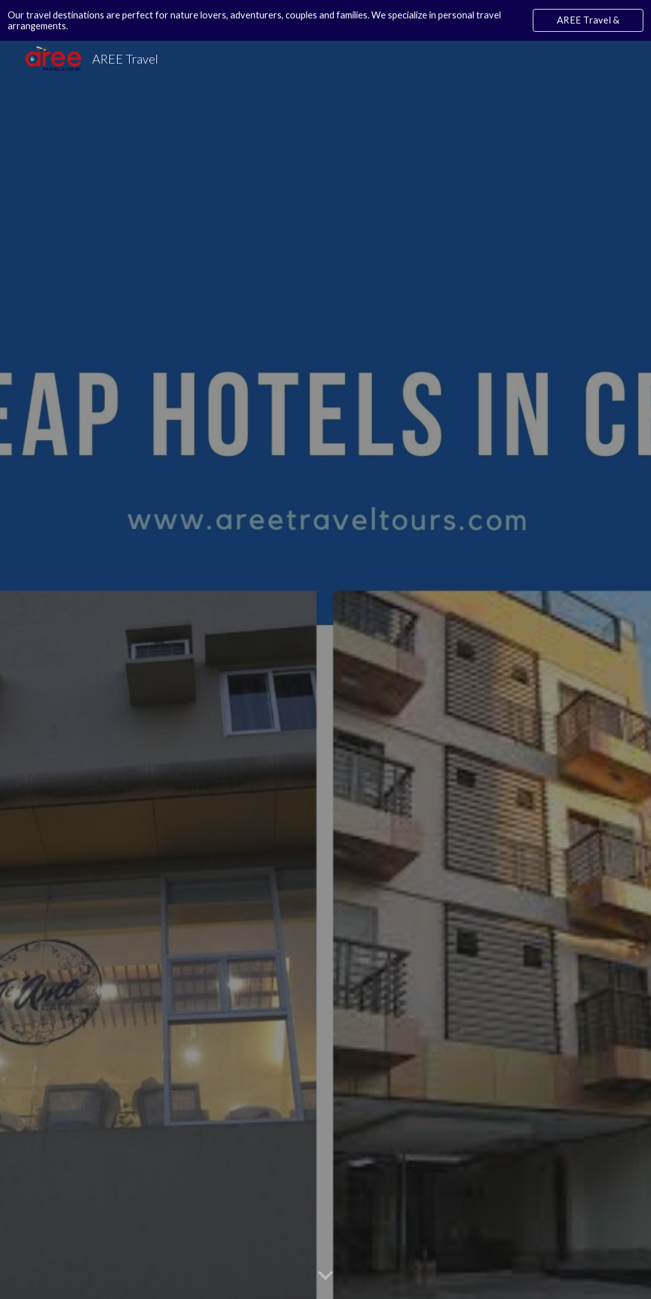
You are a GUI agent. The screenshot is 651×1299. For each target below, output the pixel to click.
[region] (325, 20)
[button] (325, 1276)
